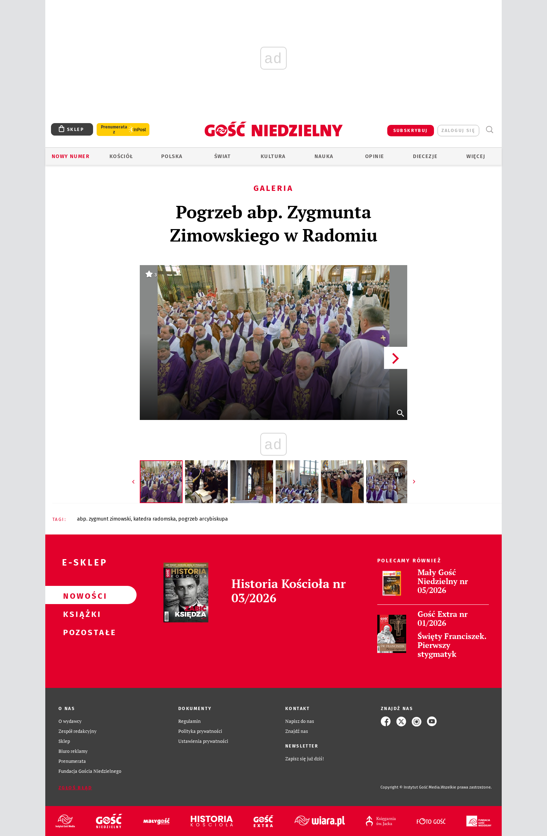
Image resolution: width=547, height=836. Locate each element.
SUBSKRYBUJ (410, 130)
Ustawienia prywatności (203, 741)
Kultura (273, 156)
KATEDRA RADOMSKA (154, 519)
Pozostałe (79, 631)
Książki (79, 613)
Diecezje (425, 156)
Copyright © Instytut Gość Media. (410, 787)
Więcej (475, 156)
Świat (222, 156)
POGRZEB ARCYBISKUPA (203, 519)
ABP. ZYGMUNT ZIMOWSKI (104, 519)
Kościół (121, 156)
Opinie (374, 156)
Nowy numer (71, 156)
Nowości (79, 595)
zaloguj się (458, 130)
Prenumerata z (114, 130)
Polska (172, 156)
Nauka (324, 156)
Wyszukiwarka (489, 129)
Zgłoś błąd (75, 787)
